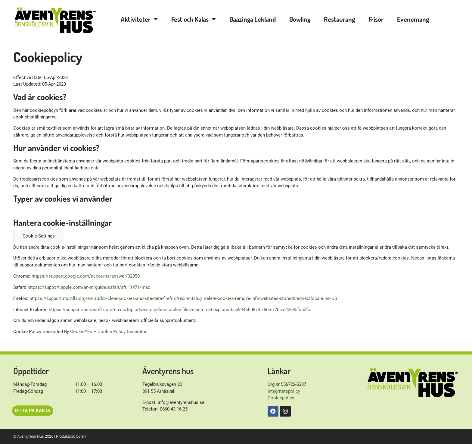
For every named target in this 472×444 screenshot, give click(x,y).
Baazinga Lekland (252, 19)
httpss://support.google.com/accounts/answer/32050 (86, 276)
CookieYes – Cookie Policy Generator (108, 331)
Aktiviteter (139, 19)
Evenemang (413, 19)
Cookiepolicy (281, 398)
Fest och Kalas (193, 19)
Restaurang (339, 19)
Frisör (376, 19)
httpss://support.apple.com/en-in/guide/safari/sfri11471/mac (88, 287)
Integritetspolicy (284, 391)
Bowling (299, 19)
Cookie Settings (39, 236)
